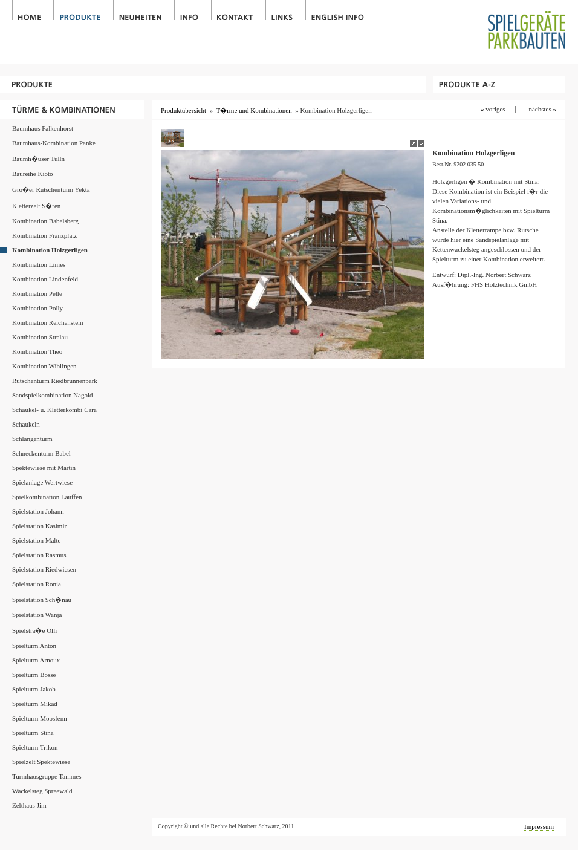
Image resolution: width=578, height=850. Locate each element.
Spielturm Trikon (35, 747)
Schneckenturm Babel (41, 453)
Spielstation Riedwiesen (44, 569)
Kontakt (238, 10)
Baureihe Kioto (32, 173)
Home (32, 10)
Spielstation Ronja (36, 583)
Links (285, 10)
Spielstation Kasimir (39, 525)
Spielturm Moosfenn (39, 718)
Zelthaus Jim (29, 805)
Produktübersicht (183, 110)
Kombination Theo (37, 351)
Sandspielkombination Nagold (52, 395)
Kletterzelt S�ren (36, 205)
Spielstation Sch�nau (41, 599)
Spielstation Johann (38, 511)
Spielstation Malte (36, 540)
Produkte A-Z (499, 84)
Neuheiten (143, 10)
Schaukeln (26, 424)
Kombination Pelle (37, 293)
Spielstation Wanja (37, 614)
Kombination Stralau (40, 337)
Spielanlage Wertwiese (42, 482)
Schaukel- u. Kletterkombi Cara (54, 409)
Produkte (83, 10)
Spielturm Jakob (34, 689)
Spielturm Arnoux (36, 660)
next (421, 143)
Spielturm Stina (33, 732)
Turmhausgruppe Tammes (46, 776)
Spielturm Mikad (34, 703)
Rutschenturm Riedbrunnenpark (54, 380)
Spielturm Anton (34, 645)
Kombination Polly (37, 308)
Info (192, 10)
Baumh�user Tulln (38, 158)
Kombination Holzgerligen (50, 249)
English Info (337, 10)
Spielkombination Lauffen (47, 496)
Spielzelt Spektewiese (41, 761)
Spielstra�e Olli (34, 630)
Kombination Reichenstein (47, 322)
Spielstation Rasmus (39, 554)
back (413, 143)
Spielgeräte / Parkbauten (533, 24)
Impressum (539, 826)
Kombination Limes (38, 264)
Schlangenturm (32, 438)
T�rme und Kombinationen (72, 109)
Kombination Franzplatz (44, 235)
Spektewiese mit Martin (44, 467)
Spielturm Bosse (34, 674)
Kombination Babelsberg (45, 220)
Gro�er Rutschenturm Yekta (51, 189)
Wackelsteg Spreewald (42, 790)
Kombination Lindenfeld (45, 279)
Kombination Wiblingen (44, 366)
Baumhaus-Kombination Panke (54, 142)
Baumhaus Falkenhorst (42, 128)
